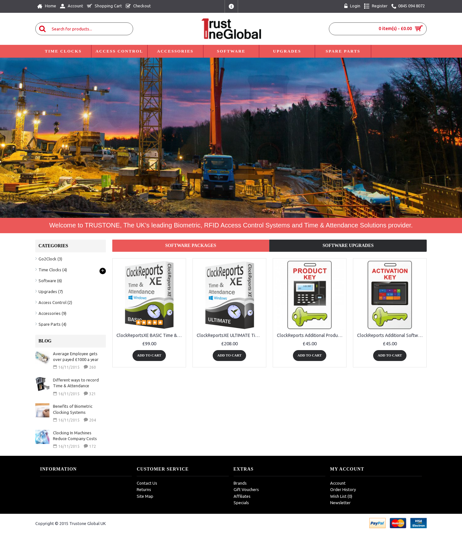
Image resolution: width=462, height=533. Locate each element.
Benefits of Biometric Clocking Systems (72, 409)
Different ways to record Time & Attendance (76, 383)
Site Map (145, 496)
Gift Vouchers (246, 489)
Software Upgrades (347, 245)
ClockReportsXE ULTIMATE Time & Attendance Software (230, 335)
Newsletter (340, 502)
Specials (241, 502)
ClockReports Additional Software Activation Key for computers (391, 335)
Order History (343, 489)
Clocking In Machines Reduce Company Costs (75, 435)
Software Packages (190, 245)
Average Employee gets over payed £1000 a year (75, 356)
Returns (144, 489)
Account (338, 483)
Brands (240, 483)
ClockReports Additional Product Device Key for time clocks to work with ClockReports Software (311, 335)
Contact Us (147, 483)
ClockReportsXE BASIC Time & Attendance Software (150, 335)
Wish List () (341, 496)
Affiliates (242, 496)
